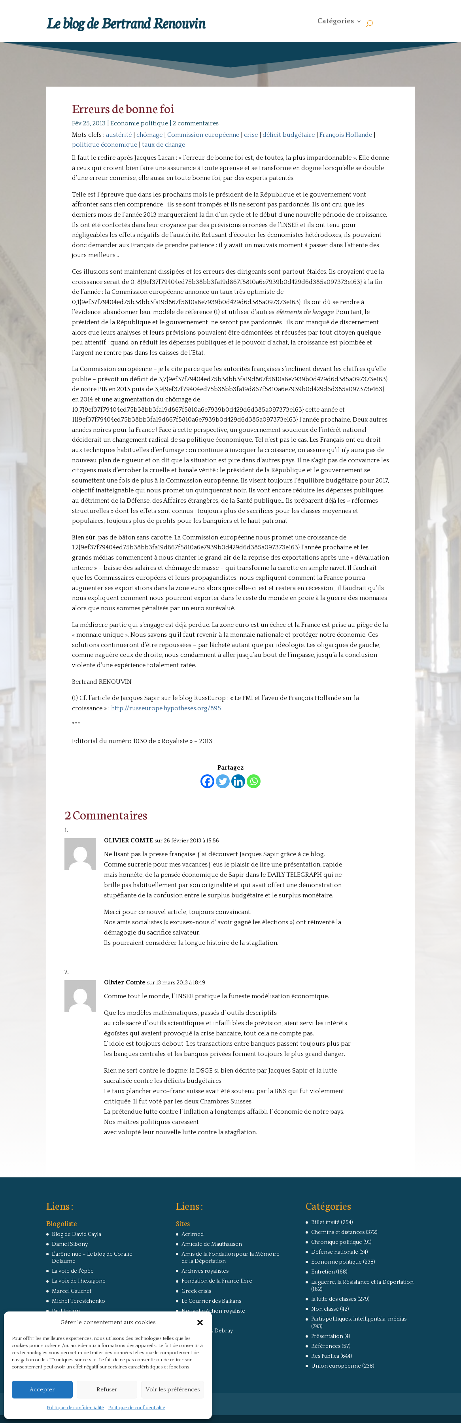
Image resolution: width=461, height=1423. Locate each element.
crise (251, 134)
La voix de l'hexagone (79, 1281)
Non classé (325, 1309)
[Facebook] (207, 781)
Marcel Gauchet (71, 1291)
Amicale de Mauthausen (211, 1244)
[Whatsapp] (254, 781)
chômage (149, 134)
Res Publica (325, 1356)
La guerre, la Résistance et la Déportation (362, 1282)
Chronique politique (336, 1242)
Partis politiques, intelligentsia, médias (358, 1319)
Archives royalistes (205, 1271)
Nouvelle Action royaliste (213, 1311)
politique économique (104, 144)
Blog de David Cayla (76, 1234)
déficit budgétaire (289, 134)
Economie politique (139, 123)
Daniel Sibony (70, 1244)
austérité (119, 134)
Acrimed (192, 1234)
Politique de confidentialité (75, 1407)
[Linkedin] (238, 781)
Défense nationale (334, 1252)
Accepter (42, 1389)
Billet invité (325, 1222)
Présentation (327, 1336)
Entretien (323, 1272)
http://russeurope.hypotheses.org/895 (166, 708)
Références (325, 1346)
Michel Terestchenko (78, 1301)
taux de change (163, 144)
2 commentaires (196, 123)
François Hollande (345, 134)
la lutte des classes (333, 1299)
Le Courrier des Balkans (211, 1301)
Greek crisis (196, 1291)
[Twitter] (223, 781)
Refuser (106, 1389)
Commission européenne (203, 134)
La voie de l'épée (73, 1271)
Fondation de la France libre (216, 1281)
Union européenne (336, 1366)
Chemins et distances (338, 1232)
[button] (200, 1322)
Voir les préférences (172, 1389)
